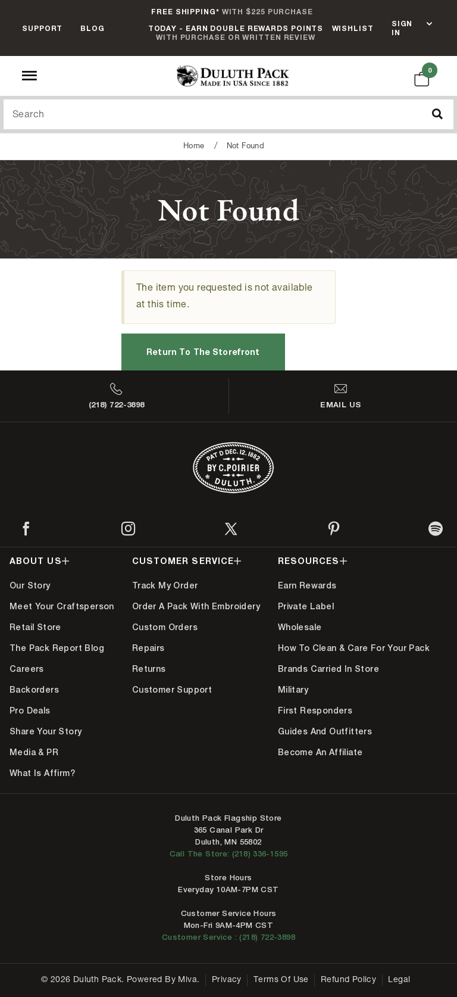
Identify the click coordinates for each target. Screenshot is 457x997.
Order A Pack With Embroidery (196, 606)
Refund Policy (348, 980)
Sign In (402, 28)
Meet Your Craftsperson (62, 606)
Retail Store (35, 627)
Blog (92, 28)
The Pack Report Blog (57, 648)
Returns (149, 669)
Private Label (306, 606)
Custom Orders (165, 627)
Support (42, 28)
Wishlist (353, 28)
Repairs (148, 648)
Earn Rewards (307, 585)
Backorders (34, 689)
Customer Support (172, 689)
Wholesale (300, 627)
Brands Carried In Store (328, 669)
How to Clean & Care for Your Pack (354, 648)
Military (293, 689)
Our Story (30, 585)
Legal (399, 980)
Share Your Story (46, 731)
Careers (27, 669)
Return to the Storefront (202, 352)
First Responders (315, 710)
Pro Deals (30, 710)
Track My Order (165, 585)
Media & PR (34, 752)
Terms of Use (281, 980)
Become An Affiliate (320, 752)
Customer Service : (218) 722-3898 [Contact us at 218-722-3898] (228, 937)
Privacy (227, 980)
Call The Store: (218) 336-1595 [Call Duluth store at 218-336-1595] (229, 853)
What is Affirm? (42, 773)
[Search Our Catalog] (228, 114)
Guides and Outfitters (325, 731)
